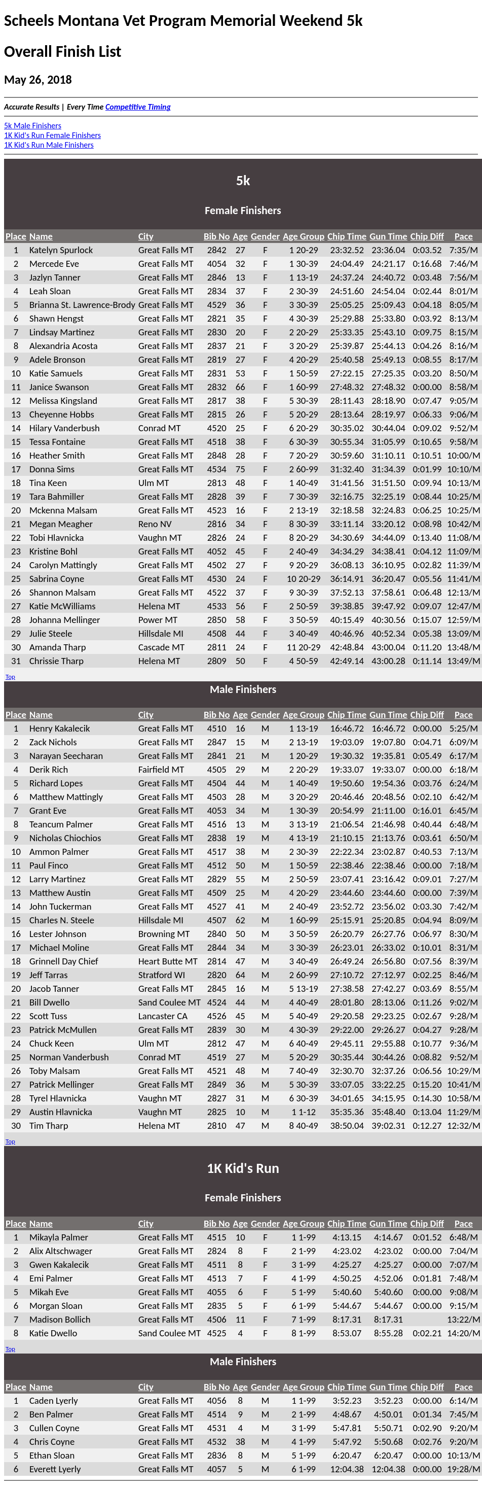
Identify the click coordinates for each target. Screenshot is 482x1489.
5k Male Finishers (32, 125)
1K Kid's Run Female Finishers (52, 135)
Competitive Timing (138, 107)
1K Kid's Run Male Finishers (49, 145)
